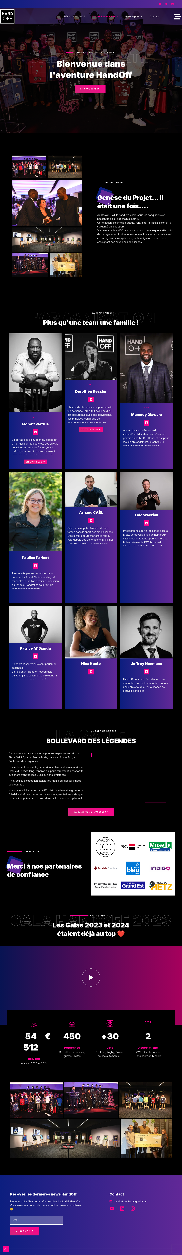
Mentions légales (98, 1248)
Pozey (80, 1248)
